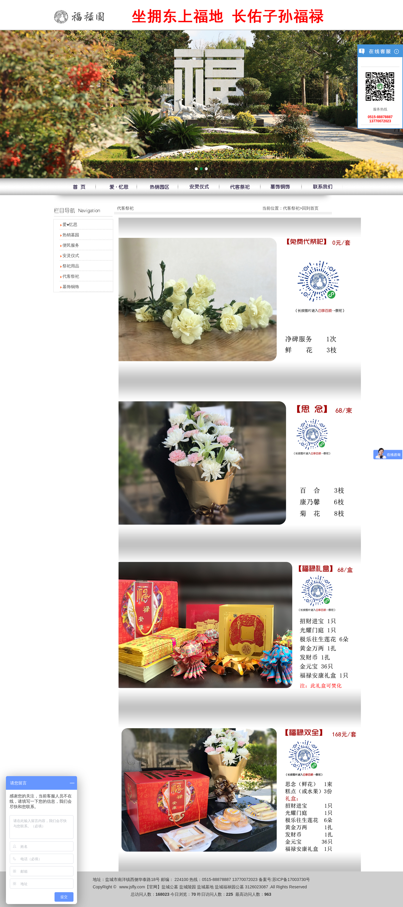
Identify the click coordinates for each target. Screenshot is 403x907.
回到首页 (310, 208)
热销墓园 (71, 234)
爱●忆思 (70, 224)
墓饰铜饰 (71, 286)
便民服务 (71, 245)
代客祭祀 (71, 276)
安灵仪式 (71, 255)
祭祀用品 (71, 266)
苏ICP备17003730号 (291, 879)
